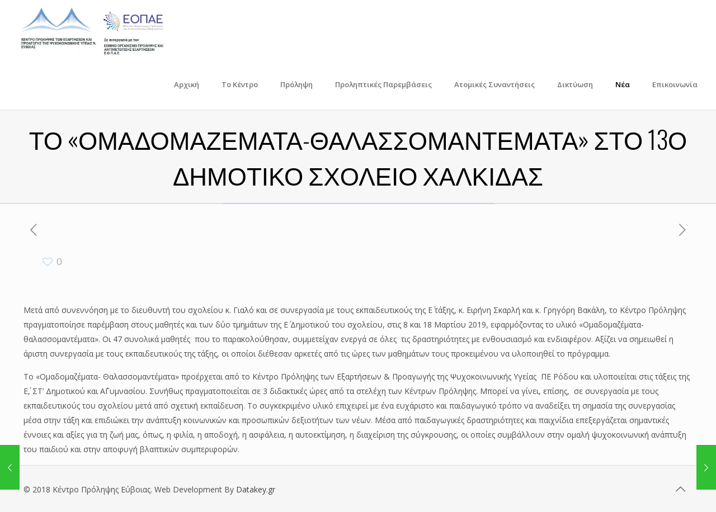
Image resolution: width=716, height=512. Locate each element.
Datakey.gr (255, 489)
